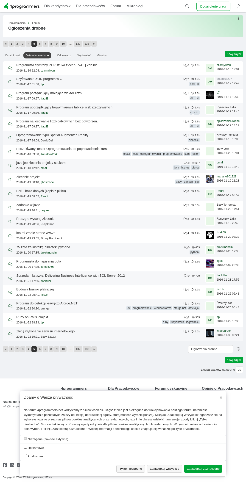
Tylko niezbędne (130, 468)
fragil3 (44, 98)
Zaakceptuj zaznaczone (203, 468)
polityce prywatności (185, 429)
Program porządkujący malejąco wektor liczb (49, 93)
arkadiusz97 (224, 78)
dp (42, 84)
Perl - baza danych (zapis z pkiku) (41, 191)
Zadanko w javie (28, 205)
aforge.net (180, 308)
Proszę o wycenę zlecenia (35, 219)
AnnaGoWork (49, 154)
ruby (165, 322)
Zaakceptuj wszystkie (164, 468)
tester (126, 153)
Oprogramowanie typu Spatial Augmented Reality (52, 135)
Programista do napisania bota (38, 261)
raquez (45, 210)
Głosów (101, 55)
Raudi (44, 196)
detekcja (193, 308)
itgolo (220, 260)
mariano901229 (227, 176)
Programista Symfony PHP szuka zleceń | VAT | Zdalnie (57, 65)
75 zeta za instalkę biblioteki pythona (43, 247)
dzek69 (221, 232)
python (194, 252)
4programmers (16, 23)
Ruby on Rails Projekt (32, 317)
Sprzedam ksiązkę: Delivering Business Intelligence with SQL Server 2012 (70, 275)
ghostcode (47, 182)
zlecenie (194, 140)
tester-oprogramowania (147, 153)
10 (63, 43)
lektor (195, 153)
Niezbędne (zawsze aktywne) (46, 439)
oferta (195, 167)
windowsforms (162, 308)
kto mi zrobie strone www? (35, 233)
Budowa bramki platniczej (35, 289)
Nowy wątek (233, 54)
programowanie (172, 153)
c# (128, 308)
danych (188, 181)
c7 (218, 92)
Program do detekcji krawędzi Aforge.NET (47, 303)
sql (196, 181)
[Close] (221, 397)
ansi (192, 84)
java (176, 167)
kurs (187, 153)
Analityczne (34, 456)
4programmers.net (50, 410)
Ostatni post (12, 55)
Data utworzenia (36, 55)
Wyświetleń (84, 55)
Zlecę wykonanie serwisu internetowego (45, 331)
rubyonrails (177, 322)
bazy (179, 181)
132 (78, 43)
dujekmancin (49, 252)
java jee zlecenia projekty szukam (40, 163)
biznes (185, 167)
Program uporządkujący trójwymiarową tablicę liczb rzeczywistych (64, 107)
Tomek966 (47, 266)
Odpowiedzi (64, 55)
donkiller (46, 281)
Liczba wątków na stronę (218, 369)
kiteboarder (224, 330)
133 (86, 43)
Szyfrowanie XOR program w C (39, 79)
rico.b (44, 294)
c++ (192, 98)
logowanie (192, 322)
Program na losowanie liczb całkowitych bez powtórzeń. (57, 121)
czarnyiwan (48, 70)
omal (44, 168)
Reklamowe (34, 448)
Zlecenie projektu (29, 177)
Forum (36, 23)
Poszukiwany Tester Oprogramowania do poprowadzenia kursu (62, 149)
